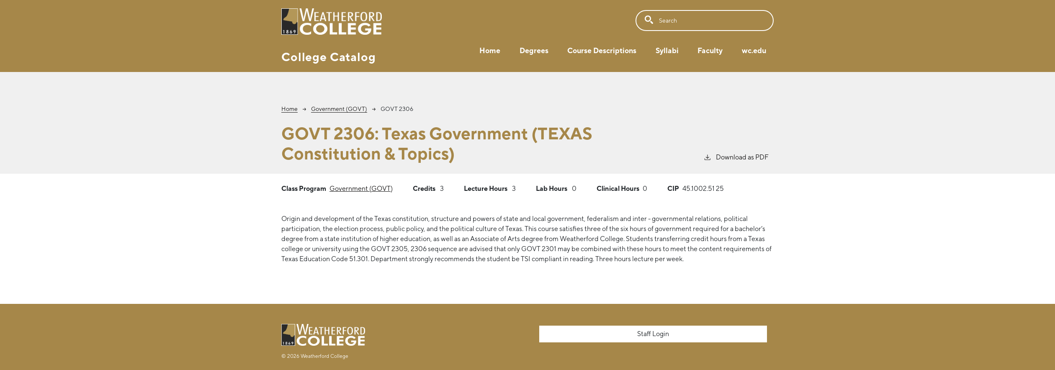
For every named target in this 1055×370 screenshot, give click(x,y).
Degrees (534, 50)
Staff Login (653, 334)
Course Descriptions (601, 50)
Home (489, 50)
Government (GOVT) (339, 108)
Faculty (710, 50)
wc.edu (754, 50)
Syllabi (667, 50)
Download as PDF (736, 156)
